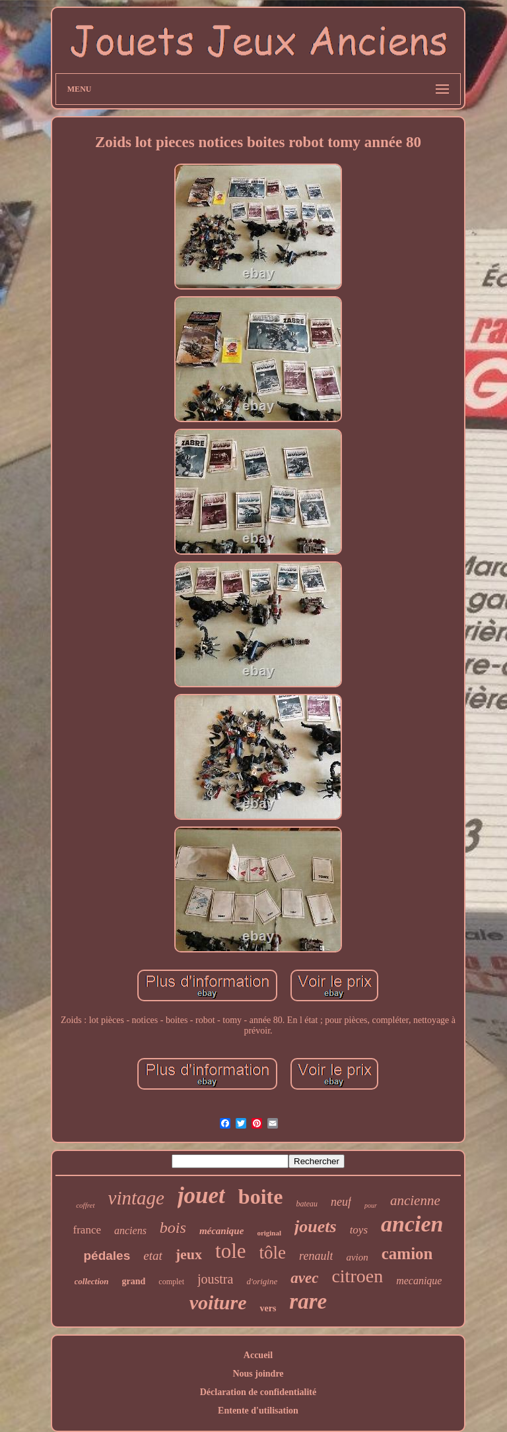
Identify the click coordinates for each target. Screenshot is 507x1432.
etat (152, 1255)
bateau (307, 1203)
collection (92, 1281)
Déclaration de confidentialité (258, 1392)
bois (173, 1227)
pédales (106, 1255)
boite (260, 1196)
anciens (130, 1230)
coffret (85, 1205)
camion (407, 1253)
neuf (341, 1201)
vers (267, 1308)
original (269, 1233)
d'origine (261, 1281)
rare (308, 1301)
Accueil (258, 1355)
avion (357, 1257)
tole (230, 1250)
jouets (315, 1226)
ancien (412, 1224)
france (87, 1230)
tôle (273, 1252)
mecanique (419, 1280)
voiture (218, 1302)
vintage (136, 1197)
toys (359, 1230)
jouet (201, 1195)
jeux (189, 1254)
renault (316, 1255)
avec (304, 1278)
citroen (357, 1276)
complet (171, 1281)
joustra (215, 1279)
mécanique (221, 1231)
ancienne (415, 1200)
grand (134, 1281)
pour (370, 1205)
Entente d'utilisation (258, 1411)
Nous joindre (257, 1374)
